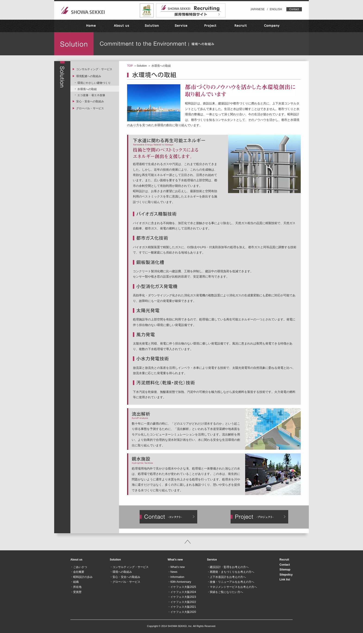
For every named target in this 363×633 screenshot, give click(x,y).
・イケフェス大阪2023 (182, 597)
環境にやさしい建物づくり (94, 83)
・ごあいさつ (78, 567)
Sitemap (284, 569)
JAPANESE (257, 9)
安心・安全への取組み (90, 101)
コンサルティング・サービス (94, 69)
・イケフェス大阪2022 (182, 602)
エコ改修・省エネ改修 (91, 95)
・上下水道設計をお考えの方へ (226, 577)
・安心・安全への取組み (125, 577)
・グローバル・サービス (125, 581)
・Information (176, 577)
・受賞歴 (75, 592)
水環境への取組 (87, 89)
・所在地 (75, 587)
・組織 (74, 581)
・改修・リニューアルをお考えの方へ (230, 581)
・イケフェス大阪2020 (182, 612)
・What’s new (176, 567)
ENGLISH (276, 9)
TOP (130, 65)
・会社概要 (77, 571)
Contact (294, 9)
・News (172, 571)
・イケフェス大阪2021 (182, 606)
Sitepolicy (286, 574)
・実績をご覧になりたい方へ (225, 592)
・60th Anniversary (179, 581)
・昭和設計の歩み (81, 577)
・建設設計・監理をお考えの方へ (228, 567)
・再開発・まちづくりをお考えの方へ (230, 571)
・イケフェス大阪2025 (182, 587)
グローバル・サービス (90, 108)
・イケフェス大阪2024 (182, 592)
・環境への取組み (121, 571)
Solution (142, 65)
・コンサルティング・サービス (129, 567)
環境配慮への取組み (88, 76)
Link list (284, 579)
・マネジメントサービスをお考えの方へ (232, 587)
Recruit (284, 559)
